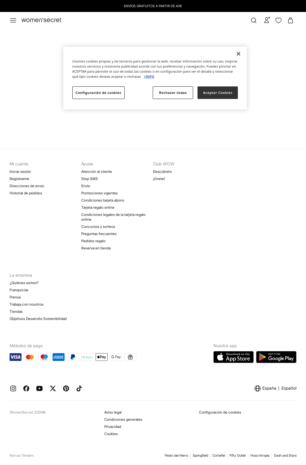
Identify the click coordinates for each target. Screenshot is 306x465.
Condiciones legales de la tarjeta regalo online (113, 217)
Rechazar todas (173, 92)
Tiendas (16, 311)
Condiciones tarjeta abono (102, 200)
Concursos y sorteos (98, 226)
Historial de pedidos (26, 193)
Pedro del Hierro (176, 455)
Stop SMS (89, 178)
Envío (85, 186)
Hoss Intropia (260, 455)
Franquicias (19, 290)
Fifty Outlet (238, 455)
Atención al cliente (96, 171)
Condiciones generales (123, 419)
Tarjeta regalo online (97, 207)
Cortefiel (218, 455)
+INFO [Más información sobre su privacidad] (149, 76)
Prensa (15, 297)
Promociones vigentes (99, 193)
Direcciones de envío (27, 186)
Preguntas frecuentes (99, 233)
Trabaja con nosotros (27, 304)
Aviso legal (113, 412)
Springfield (200, 455)
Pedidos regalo (93, 241)
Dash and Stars (285, 455)
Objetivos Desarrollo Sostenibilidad (38, 318)
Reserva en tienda (96, 248)
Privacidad (112, 426)
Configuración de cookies (220, 412)
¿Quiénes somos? (24, 282)
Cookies (111, 434)
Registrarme (19, 178)
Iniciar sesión (20, 171)
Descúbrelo (162, 171)
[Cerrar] (238, 53)
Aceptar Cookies (217, 92)
